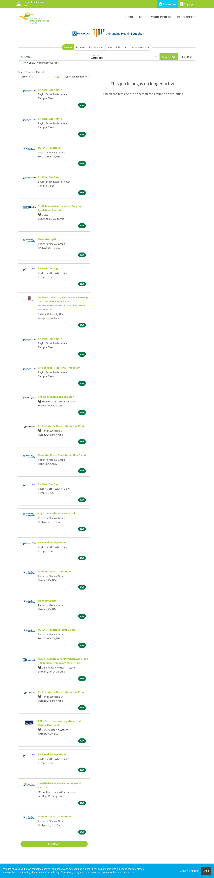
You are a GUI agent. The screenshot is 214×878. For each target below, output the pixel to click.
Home (129, 17)
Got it (206, 870)
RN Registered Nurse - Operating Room (61, 426)
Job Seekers (167, 4)
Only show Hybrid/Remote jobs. (41, 62)
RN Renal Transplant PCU (53, 542)
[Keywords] (54, 57)
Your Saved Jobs (141, 47)
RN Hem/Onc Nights (50, 89)
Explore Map (96, 47)
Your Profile (161, 17)
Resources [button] (185, 17)
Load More (54, 844)
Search (68, 47)
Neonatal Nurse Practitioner (55, 571)
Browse (80, 47)
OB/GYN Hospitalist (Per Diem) (56, 629)
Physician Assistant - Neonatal (56, 513)
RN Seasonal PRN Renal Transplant (59, 367)
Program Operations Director (56, 396)
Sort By (24, 76)
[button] (186, 57)
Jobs (142, 17)
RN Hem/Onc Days (49, 177)
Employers (188, 4)
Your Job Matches (118, 47)
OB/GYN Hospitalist (50, 147)
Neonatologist (47, 239)
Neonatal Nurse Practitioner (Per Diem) (62, 455)
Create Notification (76, 76)
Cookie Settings (189, 870)
